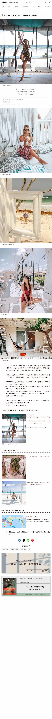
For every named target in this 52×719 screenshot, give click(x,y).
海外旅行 (23, 549)
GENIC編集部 (6, 101)
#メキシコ (5, 99)
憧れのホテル (14, 549)
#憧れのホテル (12, 99)
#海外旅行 (18, 99)
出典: (12, 444)
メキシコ (5, 549)
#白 (23, 99)
